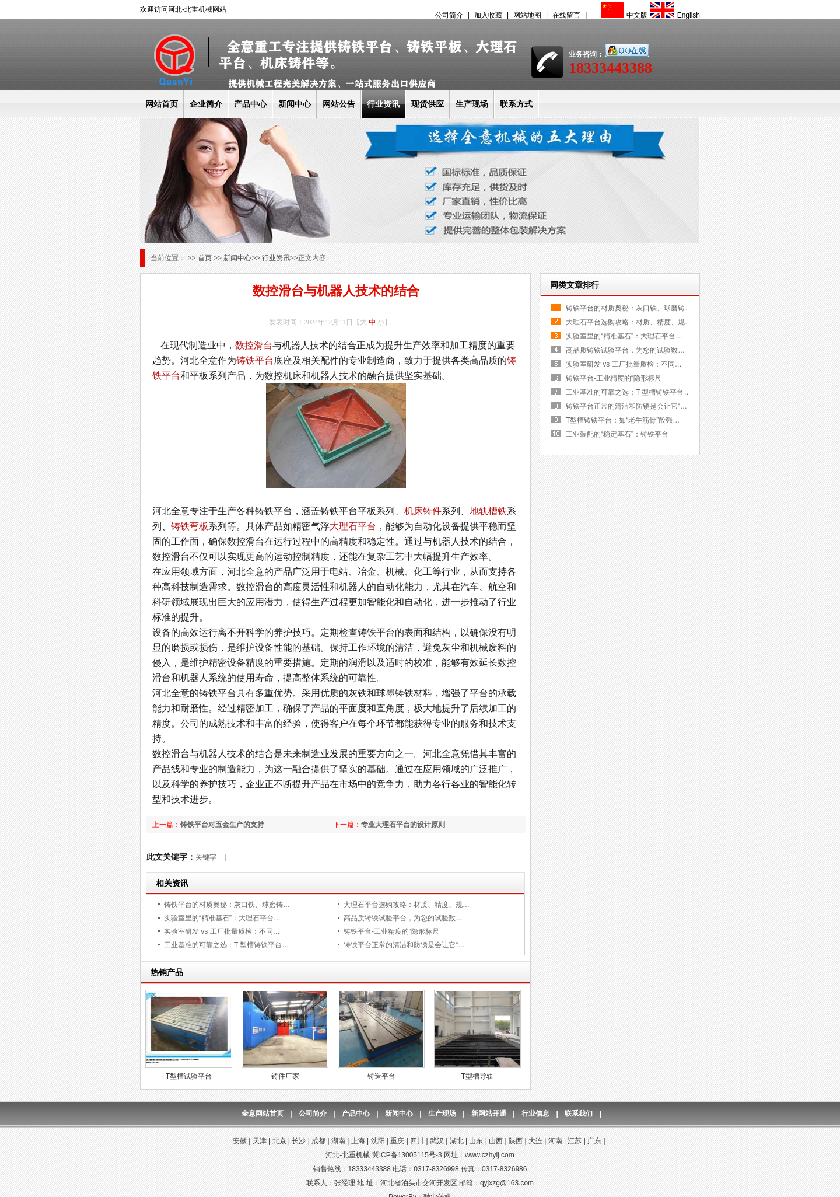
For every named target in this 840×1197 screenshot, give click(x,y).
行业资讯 (383, 104)
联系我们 (579, 1113)
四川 (417, 1141)
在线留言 (566, 15)
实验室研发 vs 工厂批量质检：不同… (222, 931)
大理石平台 (353, 526)
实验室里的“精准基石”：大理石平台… (222, 918)
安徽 (240, 1141)
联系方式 (516, 104)
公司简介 (449, 15)
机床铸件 (423, 511)
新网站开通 (488, 1113)
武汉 (437, 1141)
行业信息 (536, 1113)
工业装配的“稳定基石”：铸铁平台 (617, 434)
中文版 (623, 15)
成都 (319, 1141)
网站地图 (527, 15)
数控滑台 (253, 345)
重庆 (397, 1141)
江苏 (575, 1141)
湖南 (338, 1141)
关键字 (205, 857)
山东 (476, 1141)
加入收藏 (488, 15)
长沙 (299, 1141)
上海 (358, 1141)
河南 (555, 1141)
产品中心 (250, 104)
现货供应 (427, 104)
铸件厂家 (285, 1076)
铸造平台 (382, 1076)
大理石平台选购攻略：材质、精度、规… (407, 905)
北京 (279, 1141)
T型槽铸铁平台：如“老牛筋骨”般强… (623, 420)
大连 (535, 1141)
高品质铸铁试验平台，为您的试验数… (403, 918)
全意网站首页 (263, 1113)
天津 (260, 1141)
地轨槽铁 (488, 511)
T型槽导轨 (477, 1076)
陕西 (516, 1141)
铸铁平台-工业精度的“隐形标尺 (391, 931)
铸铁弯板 (189, 526)
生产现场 (472, 104)
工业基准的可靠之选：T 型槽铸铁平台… (226, 945)
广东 (594, 1141)
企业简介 (206, 104)
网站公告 (339, 104)
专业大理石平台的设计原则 (403, 825)
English (674, 15)
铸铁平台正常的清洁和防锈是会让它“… (404, 945)
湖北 (457, 1141)
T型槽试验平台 (189, 1076)
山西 (496, 1141)
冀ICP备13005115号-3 (407, 1155)
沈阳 (378, 1141)
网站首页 (161, 104)
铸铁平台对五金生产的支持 (222, 825)
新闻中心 (294, 104)
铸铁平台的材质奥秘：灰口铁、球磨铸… (227, 905)
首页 (206, 258)
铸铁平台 (255, 360)
